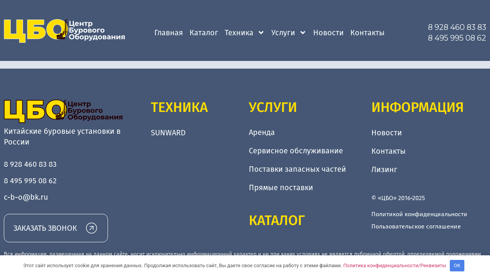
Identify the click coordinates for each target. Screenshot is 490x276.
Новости (328, 32)
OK (457, 265)
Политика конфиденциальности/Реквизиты (394, 265)
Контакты (367, 32)
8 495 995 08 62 (457, 38)
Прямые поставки (281, 187)
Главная (168, 32)
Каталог (203, 32)
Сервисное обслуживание (296, 151)
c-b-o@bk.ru (26, 197)
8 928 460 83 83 (457, 27)
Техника (245, 32)
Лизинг (384, 169)
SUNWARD (168, 132)
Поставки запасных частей (297, 169)
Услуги (289, 32)
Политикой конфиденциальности (419, 214)
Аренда (262, 132)
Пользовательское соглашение (416, 226)
